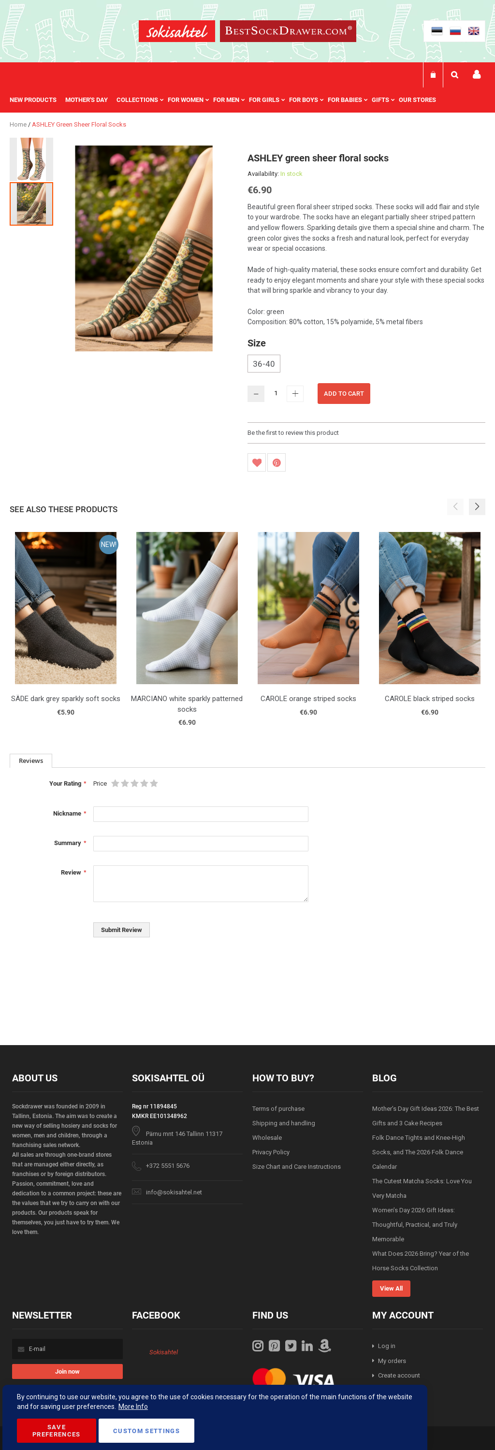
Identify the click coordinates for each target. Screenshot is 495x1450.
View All (391, 1288)
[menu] (228, 100)
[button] (32, 159)
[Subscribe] (67, 1371)
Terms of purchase (278, 1108)
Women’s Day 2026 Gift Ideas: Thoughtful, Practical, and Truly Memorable (414, 1224)
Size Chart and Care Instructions (296, 1166)
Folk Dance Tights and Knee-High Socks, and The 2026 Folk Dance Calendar (418, 1152)
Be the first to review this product (293, 432)
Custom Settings (146, 1431)
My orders (392, 1360)
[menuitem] (37, 100)
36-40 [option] (264, 364)
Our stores (417, 99)
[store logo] (177, 32)
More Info (133, 1406)
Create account (399, 1375)
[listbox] (366, 365)
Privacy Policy (271, 1152)
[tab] (31, 761)
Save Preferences (56, 1430)
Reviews (31, 760)
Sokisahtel (163, 1352)
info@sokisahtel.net (174, 1192)
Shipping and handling (283, 1123)
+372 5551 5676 (167, 1165)
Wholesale (267, 1137)
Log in (386, 1346)
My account (476, 75)
